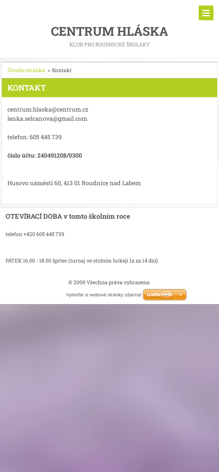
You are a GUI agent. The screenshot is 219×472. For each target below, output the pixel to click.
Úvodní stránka (26, 70)
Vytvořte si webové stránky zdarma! (104, 294)
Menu (206, 13)
